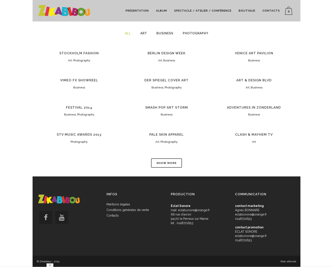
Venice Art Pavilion (254, 53)
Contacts (112, 215)
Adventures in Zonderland (254, 107)
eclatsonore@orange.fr (194, 210)
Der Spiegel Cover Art (166, 80)
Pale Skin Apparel (166, 135)
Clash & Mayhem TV (254, 135)
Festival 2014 (79, 107)
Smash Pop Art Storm (166, 107)
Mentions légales (118, 204)
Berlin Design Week (167, 53)
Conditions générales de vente (127, 210)
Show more (166, 163)
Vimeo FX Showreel (79, 80)
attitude (291, 261)
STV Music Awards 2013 (79, 135)
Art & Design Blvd (254, 80)
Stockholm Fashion (79, 53)
